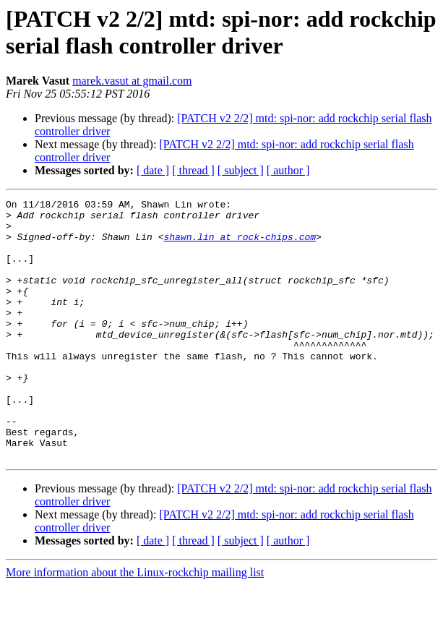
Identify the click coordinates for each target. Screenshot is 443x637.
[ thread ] (193, 170)
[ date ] (153, 170)
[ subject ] (241, 170)
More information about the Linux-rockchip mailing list (135, 624)
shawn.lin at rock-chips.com (239, 245)
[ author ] (288, 170)
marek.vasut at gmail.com (132, 80)
